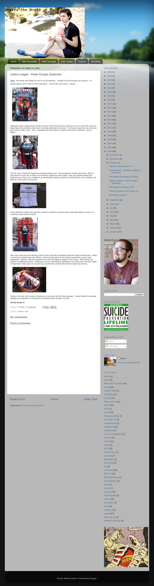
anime (107, 376)
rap (105, 466)
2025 (109, 76)
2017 (109, 104)
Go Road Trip (110, 419)
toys (27, 311)
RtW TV (107, 474)
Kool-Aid (108, 438)
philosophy (109, 459)
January (113, 232)
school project (110, 481)
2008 (109, 139)
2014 (109, 116)
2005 (109, 151)
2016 (109, 108)
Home (14, 61)
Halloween (109, 427)
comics (20, 311)
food (106, 412)
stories (107, 488)
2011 (109, 128)
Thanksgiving (110, 495)
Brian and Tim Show (113, 383)
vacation (108, 510)
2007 (109, 143)
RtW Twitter (67, 61)
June (112, 212)
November (115, 159)
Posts (109, 341)
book (106, 380)
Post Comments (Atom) (33, 405)
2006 (109, 147)
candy (106, 387)
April (112, 220)
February (114, 228)
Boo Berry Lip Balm (118, 195)
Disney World (110, 401)
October (113, 163)
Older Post (90, 399)
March (113, 224)
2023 (109, 80)
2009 (109, 135)
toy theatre (109, 503)
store (106, 484)
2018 (109, 100)
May (112, 216)
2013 (109, 120)
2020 (109, 92)
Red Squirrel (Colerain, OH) (121, 187)
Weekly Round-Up (112, 520)
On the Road (110, 452)
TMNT (107, 499)
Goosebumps (110, 423)
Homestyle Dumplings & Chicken (124, 177)
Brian (123, 358)
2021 (109, 88)
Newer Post (17, 399)
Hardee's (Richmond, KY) (120, 166)
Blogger (93, 578)
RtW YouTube (49, 61)
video (106, 513)
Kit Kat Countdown (112, 434)
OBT (106, 448)
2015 (109, 112)
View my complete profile (129, 362)
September (115, 200)
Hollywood (108, 430)
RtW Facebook (29, 61)
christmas (108, 394)
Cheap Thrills (110, 391)
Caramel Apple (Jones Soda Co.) (124, 191)
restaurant (108, 470)
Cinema (82, 61)
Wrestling (95, 61)
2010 (109, 131)
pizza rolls (108, 463)
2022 (109, 84)
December (115, 155)
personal (108, 456)
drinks (106, 405)
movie (106, 441)
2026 (109, 72)
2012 (109, 123)
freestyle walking (111, 416)
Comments (112, 346)
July (112, 208)
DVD (106, 409)
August (113, 204)
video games (110, 517)
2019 (109, 96)
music (106, 445)
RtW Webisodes (111, 477)
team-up (108, 492)
